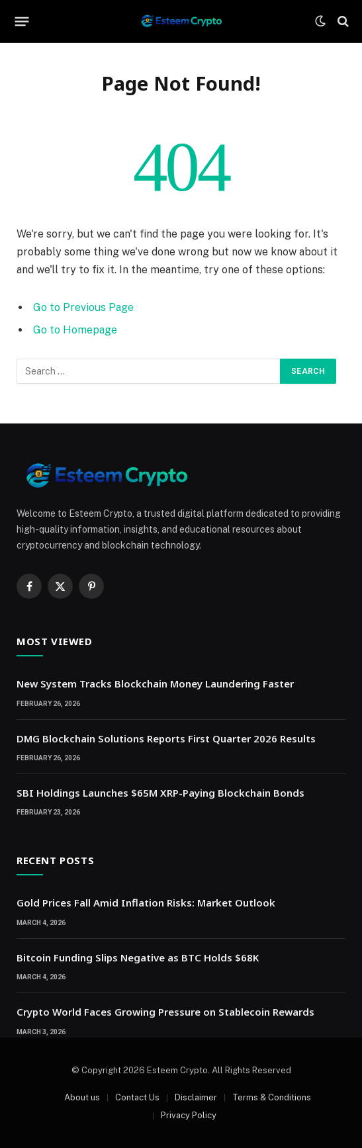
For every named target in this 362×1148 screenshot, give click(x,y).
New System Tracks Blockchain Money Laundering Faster (155, 683)
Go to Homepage (75, 330)
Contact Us (137, 1097)
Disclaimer (196, 1097)
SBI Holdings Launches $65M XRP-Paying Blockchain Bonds (160, 792)
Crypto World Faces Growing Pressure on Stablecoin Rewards (165, 1011)
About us (82, 1097)
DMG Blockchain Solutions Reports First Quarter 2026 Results (166, 738)
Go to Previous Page (83, 307)
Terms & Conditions (271, 1097)
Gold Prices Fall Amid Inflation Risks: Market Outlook (146, 902)
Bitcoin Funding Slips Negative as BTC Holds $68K (138, 957)
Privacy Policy (188, 1115)
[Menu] (22, 21)
